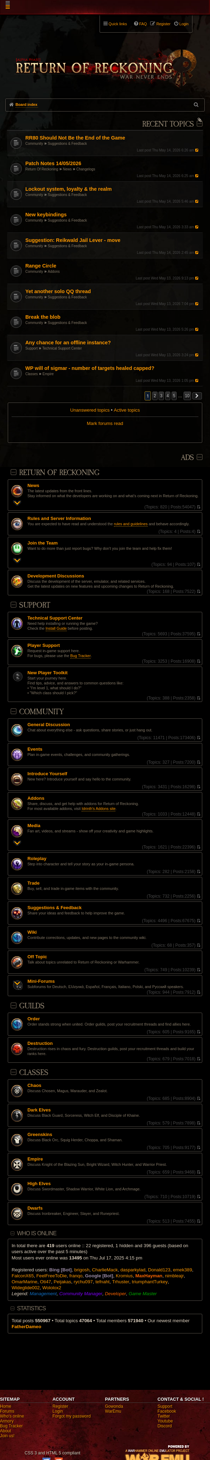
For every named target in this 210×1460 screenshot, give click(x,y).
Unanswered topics (89, 410)
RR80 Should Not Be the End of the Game (75, 138)
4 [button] (168, 395)
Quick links (118, 24)
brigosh (81, 1269)
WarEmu (113, 1411)
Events (34, 749)
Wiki (32, 932)
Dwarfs (35, 1208)
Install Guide (56, 628)
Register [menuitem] (163, 24)
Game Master (143, 1293)
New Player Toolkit (47, 672)
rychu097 (83, 1281)
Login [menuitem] (184, 24)
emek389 (182, 1269)
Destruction (40, 1043)
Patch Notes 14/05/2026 (53, 163)
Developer (115, 1293)
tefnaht (102, 1281)
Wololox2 (51, 1287)
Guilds (31, 1006)
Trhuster (120, 1281)
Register (60, 1406)
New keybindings (46, 214)
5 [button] (174, 395)
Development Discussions (55, 576)
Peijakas (62, 1281)
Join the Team (42, 543)
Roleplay (36, 858)
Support (31, 348)
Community (34, 144)
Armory (7, 1421)
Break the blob (43, 317)
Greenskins (39, 1134)
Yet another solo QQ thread (58, 291)
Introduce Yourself (47, 773)
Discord (165, 1426)
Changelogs (85, 169)
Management (43, 1293)
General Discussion (48, 724)
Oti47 (45, 1281)
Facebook (167, 1411)
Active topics (127, 410)
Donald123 (159, 1269)
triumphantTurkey (150, 1281)
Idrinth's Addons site (98, 808)
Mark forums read (105, 423)
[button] (197, 395)
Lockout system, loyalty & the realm (68, 189)
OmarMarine (24, 1281)
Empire (48, 374)
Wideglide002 (26, 1287)
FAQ (143, 24)
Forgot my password (71, 1416)
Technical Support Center (62, 348)
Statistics (31, 1308)
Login (57, 1411)
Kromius (124, 1275)
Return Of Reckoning (41, 169)
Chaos (34, 1085)
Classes (31, 374)
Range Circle (40, 266)
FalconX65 (23, 1275)
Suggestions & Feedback (67, 144)
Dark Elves (39, 1110)
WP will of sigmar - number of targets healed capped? (89, 368)
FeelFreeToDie (51, 1275)
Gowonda (114, 1406)
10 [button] (187, 395)
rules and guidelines (131, 524)
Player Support (43, 645)
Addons (54, 271)
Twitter (164, 1416)
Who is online (36, 1233)
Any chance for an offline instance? (68, 342)
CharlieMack (105, 1269)
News (67, 169)
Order (33, 1018)
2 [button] (155, 395)
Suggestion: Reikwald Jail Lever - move (72, 240)
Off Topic (37, 956)
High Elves (39, 1183)
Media (33, 825)
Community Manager (80, 1293)
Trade (33, 883)
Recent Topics (168, 124)
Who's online (12, 1416)
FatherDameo (26, 1326)
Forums (7, 1411)
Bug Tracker (80, 656)
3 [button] (161, 395)
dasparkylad (132, 1269)
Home (5, 1406)
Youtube (165, 1421)
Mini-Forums (41, 981)
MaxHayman (149, 1275)
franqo (75, 1275)
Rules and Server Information (59, 518)
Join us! (7, 1435)
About (5, 1430)
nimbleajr (174, 1275)
